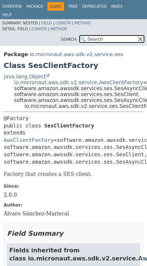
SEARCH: (69, 39)
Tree (73, 6)
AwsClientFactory (29, 140)
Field (46, 23)
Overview (12, 6)
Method (82, 23)
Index (117, 6)
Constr (63, 23)
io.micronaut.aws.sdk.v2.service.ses (76, 54)
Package (34, 6)
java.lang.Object (25, 76)
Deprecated (94, 6)
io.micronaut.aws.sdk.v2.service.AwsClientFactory (78, 82)
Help (6, 15)
